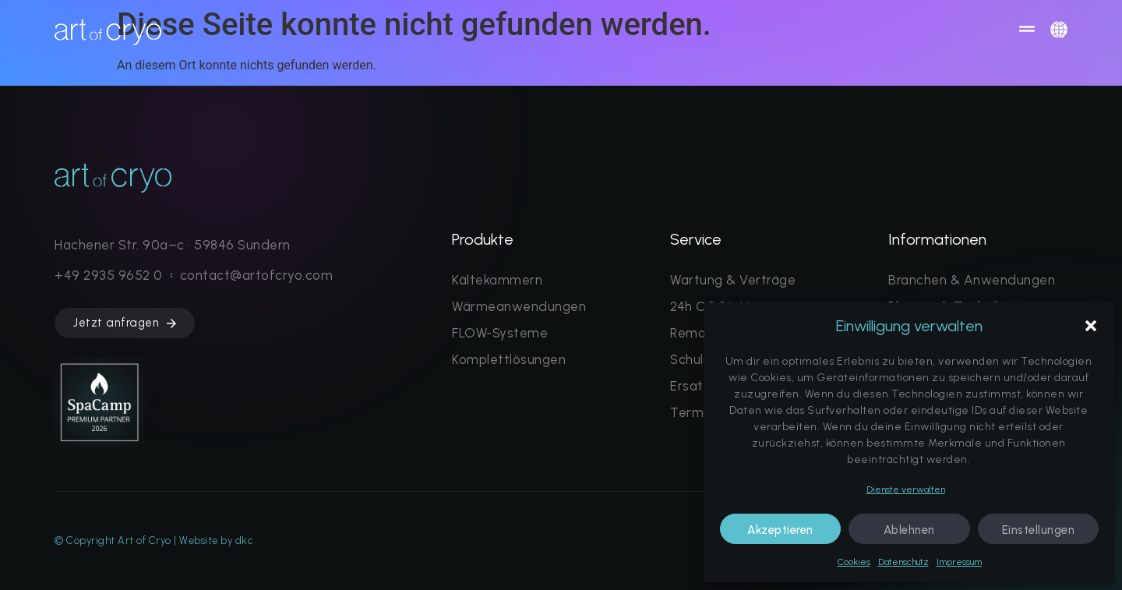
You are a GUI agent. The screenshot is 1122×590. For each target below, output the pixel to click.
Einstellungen (1038, 530)
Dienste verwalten (905, 489)
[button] (1091, 326)
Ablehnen (909, 530)
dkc (244, 540)
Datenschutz (903, 561)
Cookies (854, 561)
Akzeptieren (780, 530)
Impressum (959, 561)
